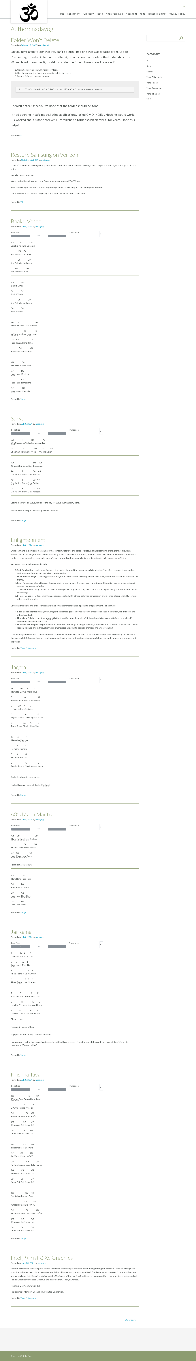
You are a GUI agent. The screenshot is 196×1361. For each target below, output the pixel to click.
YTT (22, 202)
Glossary (88, 13)
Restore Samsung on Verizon (44, 154)
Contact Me (74, 13)
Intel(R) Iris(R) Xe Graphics (42, 1257)
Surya (17, 418)
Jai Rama (21, 931)
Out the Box (26, 1356)
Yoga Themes (153, 93)
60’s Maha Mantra (32, 814)
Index (100, 13)
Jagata (18, 667)
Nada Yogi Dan (114, 13)
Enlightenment (28, 539)
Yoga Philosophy (28, 648)
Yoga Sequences (154, 88)
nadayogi (44, 45)
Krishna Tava (25, 1074)
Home (61, 13)
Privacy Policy (176, 13)
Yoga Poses (152, 82)
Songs (23, 399)
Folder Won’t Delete (35, 40)
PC (21, 135)
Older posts (132, 1319)
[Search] (181, 38)
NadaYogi (131, 13)
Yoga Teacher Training (153, 13)
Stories (150, 71)
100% (39, 236)
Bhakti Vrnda (26, 221)
